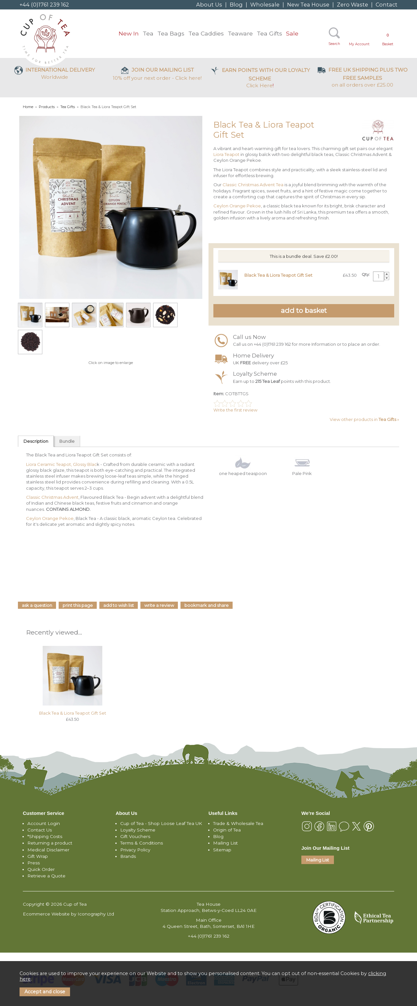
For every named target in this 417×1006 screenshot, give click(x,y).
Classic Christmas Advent (52, 497)
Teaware (240, 33)
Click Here (260, 78)
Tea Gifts (269, 33)
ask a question (37, 605)
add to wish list (118, 605)
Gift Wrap (37, 856)
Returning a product (49, 842)
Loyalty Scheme (137, 829)
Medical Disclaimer (48, 849)
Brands (128, 856)
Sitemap (222, 849)
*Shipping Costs (44, 836)
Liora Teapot (226, 154)
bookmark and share (206, 605)
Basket (387, 39)
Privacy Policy (135, 849)
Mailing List (225, 842)
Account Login (43, 823)
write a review (159, 605)
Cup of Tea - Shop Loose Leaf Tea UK (161, 823)
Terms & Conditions (141, 842)
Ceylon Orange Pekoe (237, 205)
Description (35, 441)
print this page (78, 605)
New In (129, 33)
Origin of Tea (227, 829)
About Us (209, 4)
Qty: (365, 274)
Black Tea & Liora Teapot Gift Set (72, 713)
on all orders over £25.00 (362, 77)
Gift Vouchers (135, 836)
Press (33, 862)
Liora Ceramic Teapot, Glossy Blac (61, 464)
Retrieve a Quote (46, 875)
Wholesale (265, 4)
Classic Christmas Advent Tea (252, 184)
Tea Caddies (206, 33)
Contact (386, 4)
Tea (148, 33)
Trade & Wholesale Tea (238, 823)
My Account (359, 44)
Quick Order (41, 869)
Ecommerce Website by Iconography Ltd (68, 913)
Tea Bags (170, 33)
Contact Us (39, 829)
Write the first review (235, 409)
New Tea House (308, 4)
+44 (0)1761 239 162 (44, 4)
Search (334, 44)
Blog (236, 4)
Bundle (67, 441)
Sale (292, 33)
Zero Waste (352, 4)
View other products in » (364, 419)
